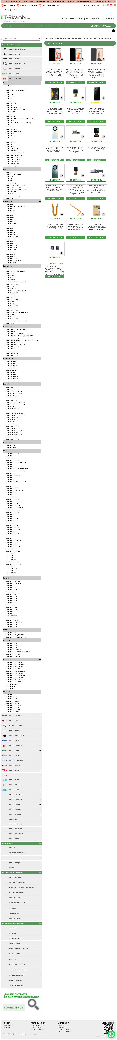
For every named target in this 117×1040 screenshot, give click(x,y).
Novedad (106, 25)
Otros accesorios (55, 26)
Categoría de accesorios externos (76, 26)
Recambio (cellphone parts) (12, 26)
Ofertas (95, 25)
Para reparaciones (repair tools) (35, 26)
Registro (86, 5)
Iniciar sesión (95, 5)
